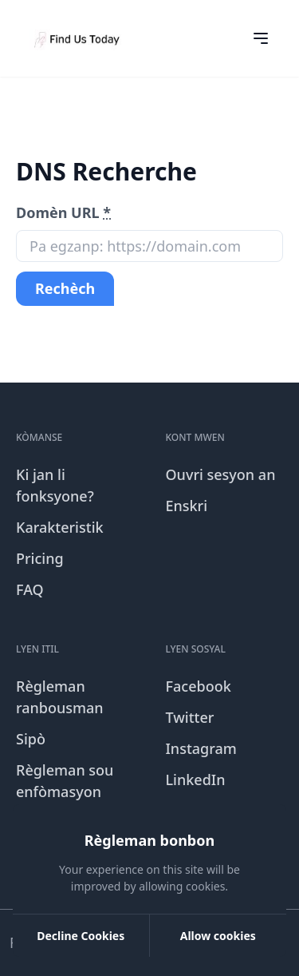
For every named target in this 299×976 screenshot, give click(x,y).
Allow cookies (218, 935)
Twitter (190, 717)
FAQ (30, 589)
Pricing (40, 558)
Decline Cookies (80, 935)
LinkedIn (196, 779)
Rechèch (65, 288)
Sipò (30, 738)
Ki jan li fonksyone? (55, 485)
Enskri (187, 505)
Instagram (201, 748)
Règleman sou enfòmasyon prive (64, 791)
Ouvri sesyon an (221, 474)
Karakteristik (60, 527)
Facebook (198, 686)
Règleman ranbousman (60, 696)
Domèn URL (63, 212)
